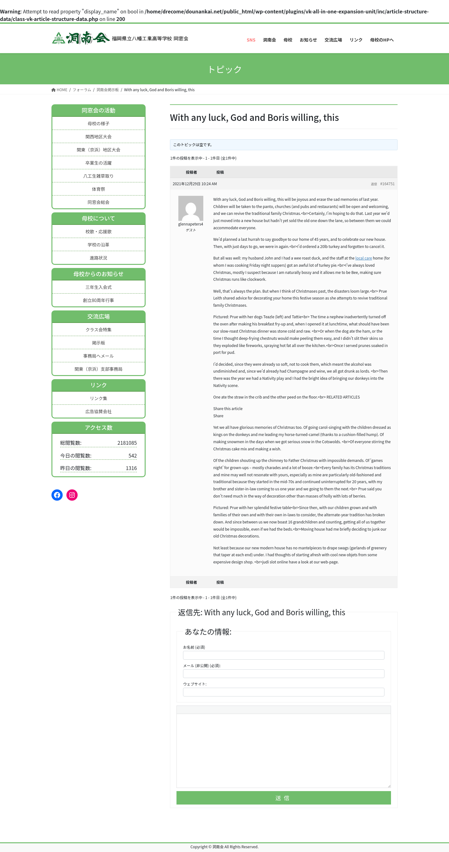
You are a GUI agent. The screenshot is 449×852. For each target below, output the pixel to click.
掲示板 (98, 342)
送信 (283, 798)
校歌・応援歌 (98, 231)
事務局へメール (98, 356)
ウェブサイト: (194, 683)
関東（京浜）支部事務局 (99, 369)
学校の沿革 (98, 244)
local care (363, 257)
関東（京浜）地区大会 (98, 149)
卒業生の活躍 (98, 163)
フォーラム (82, 89)
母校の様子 (98, 123)
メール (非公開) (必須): (202, 665)
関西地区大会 (98, 136)
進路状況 (98, 258)
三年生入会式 (98, 287)
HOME (59, 89)
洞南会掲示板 (107, 89)
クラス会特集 (98, 329)
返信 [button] (374, 183)
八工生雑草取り (98, 176)
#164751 (387, 183)
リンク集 (98, 398)
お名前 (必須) (194, 647)
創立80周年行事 (98, 300)
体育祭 (98, 189)
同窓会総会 (98, 202)
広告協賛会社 (98, 411)
